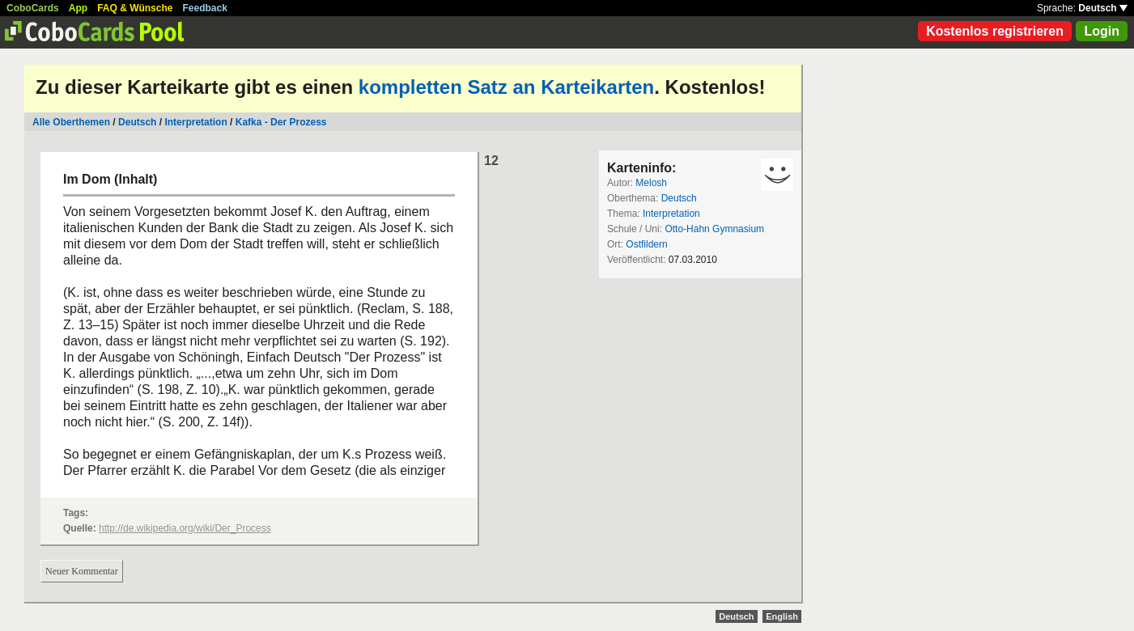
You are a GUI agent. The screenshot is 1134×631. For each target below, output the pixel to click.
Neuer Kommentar (81, 571)
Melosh (651, 182)
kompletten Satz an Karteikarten (506, 87)
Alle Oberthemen (71, 122)
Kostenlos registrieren (995, 31)
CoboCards (32, 8)
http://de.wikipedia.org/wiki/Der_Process (185, 528)
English (782, 616)
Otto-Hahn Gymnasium (714, 229)
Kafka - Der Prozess (281, 122)
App (78, 8)
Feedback (205, 8)
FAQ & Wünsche (134, 8)
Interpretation (195, 122)
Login (1101, 31)
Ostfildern (646, 244)
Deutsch (1103, 8)
